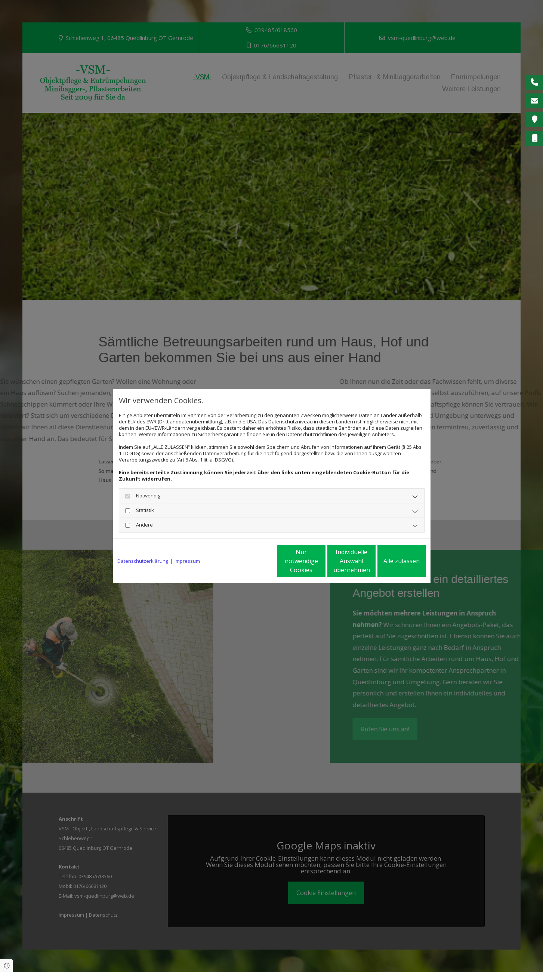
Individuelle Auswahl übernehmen (320, 561)
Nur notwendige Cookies (249, 561)
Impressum (187, 561)
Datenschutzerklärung (142, 561)
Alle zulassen (391, 561)
